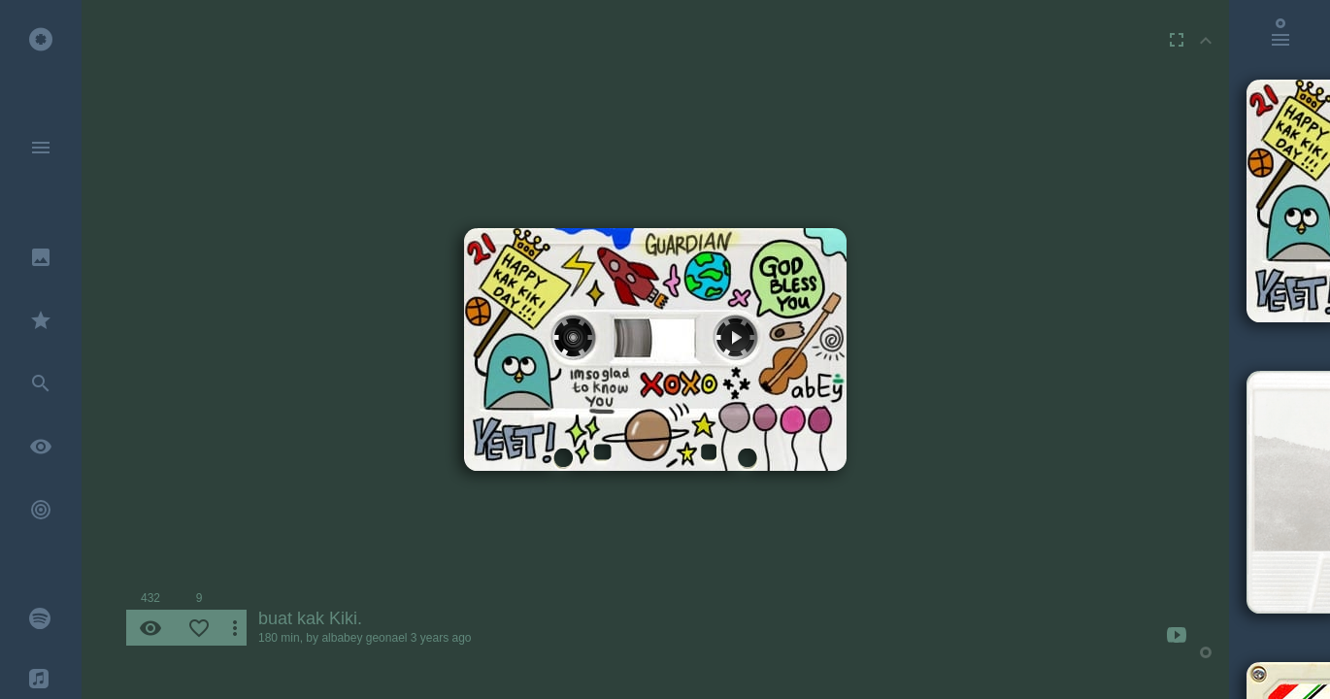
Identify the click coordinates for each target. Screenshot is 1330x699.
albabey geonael (364, 638)
